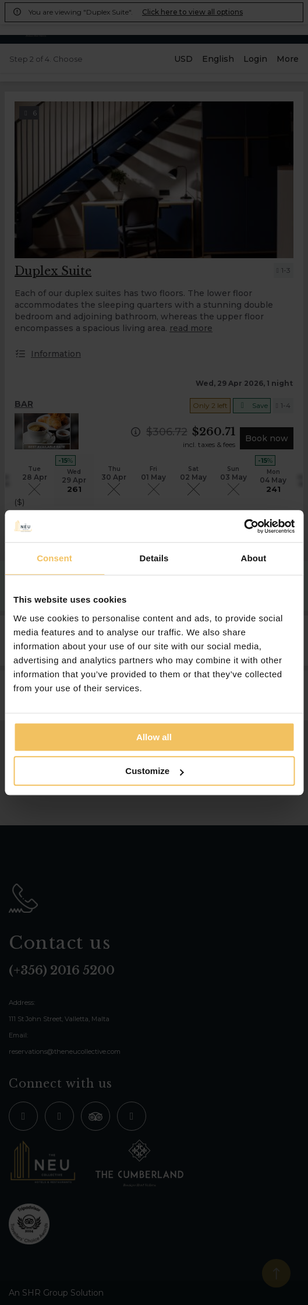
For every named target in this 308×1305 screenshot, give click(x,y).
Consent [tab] (54, 558)
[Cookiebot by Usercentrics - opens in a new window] (244, 526)
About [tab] (254, 558)
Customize (154, 771)
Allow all (154, 737)
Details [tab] (154, 558)
